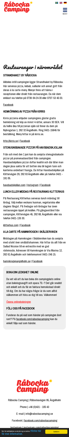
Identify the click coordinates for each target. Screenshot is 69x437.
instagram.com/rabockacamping (41, 427)
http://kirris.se (10, 141)
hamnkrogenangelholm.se (16, 261)
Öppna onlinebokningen (18, 302)
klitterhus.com (10, 225)
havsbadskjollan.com (14, 185)
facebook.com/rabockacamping (33, 319)
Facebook (8, 105)
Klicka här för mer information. (21, 432)
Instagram (32, 185)
